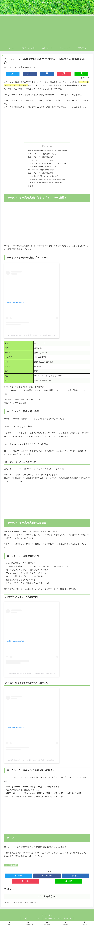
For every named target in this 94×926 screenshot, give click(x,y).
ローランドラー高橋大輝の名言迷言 (41, 171)
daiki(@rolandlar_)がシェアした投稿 (19, 336)
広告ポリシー (69, 919)
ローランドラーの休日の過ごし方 (44, 167)
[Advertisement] (47, 30)
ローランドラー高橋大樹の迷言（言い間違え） (47, 184)
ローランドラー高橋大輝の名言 (41, 174)
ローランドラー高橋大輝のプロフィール (45, 154)
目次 (44, 146)
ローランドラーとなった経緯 (42, 161)
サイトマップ (58, 919)
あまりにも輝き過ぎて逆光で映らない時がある (49, 180)
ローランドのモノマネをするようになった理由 (49, 164)
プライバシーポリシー (34, 919)
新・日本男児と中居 (11, 866)
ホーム (23, 919)
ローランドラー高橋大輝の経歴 (41, 157)
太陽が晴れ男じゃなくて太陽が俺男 (45, 177)
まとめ (30, 187)
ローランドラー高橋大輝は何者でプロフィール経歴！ (47, 151)
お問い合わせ (47, 919)
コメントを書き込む (47, 897)
